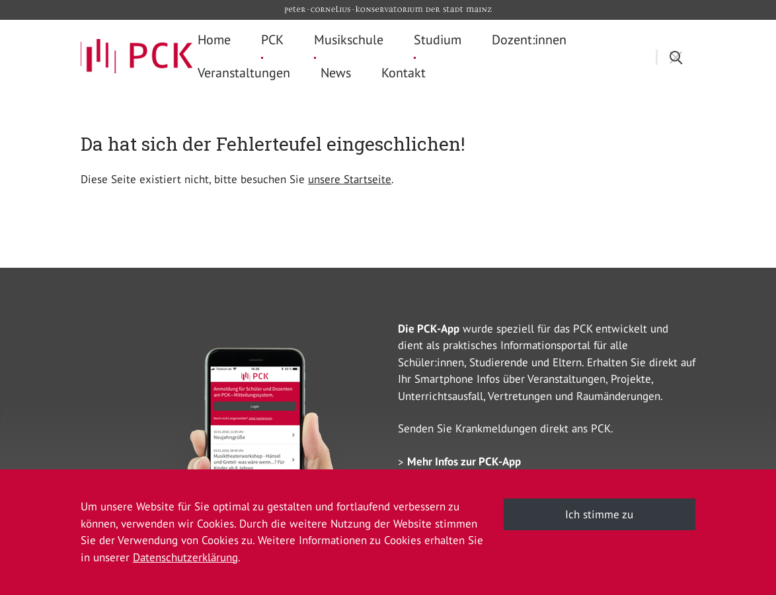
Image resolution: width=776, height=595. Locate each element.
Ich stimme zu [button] (599, 514)
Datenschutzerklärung (185, 557)
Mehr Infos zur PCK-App (464, 461)
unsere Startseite (349, 179)
